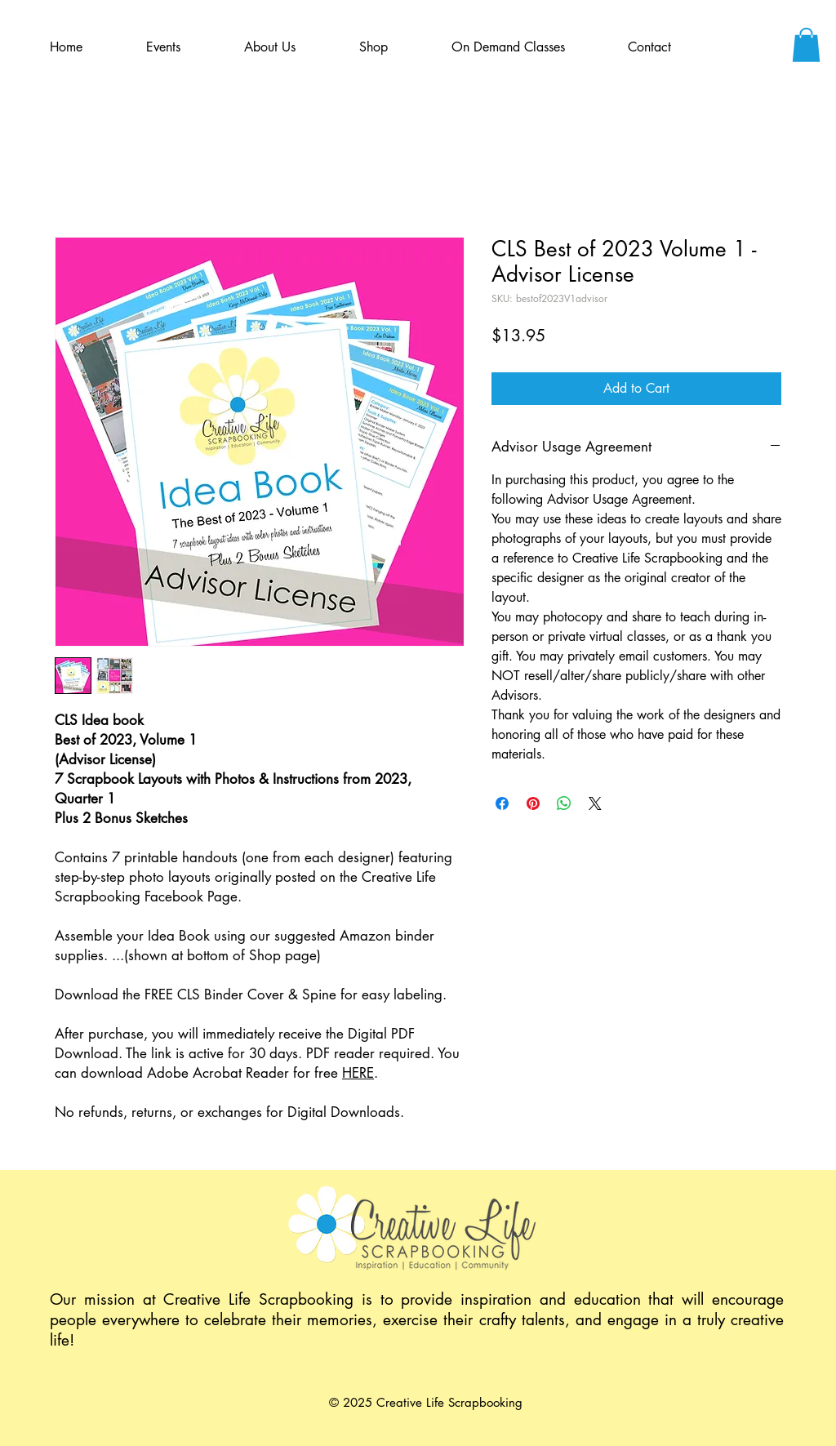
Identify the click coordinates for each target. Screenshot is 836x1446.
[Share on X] (595, 803)
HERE (358, 1073)
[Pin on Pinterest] (533, 803)
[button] (806, 45)
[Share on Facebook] (502, 803)
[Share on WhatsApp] (564, 803)
